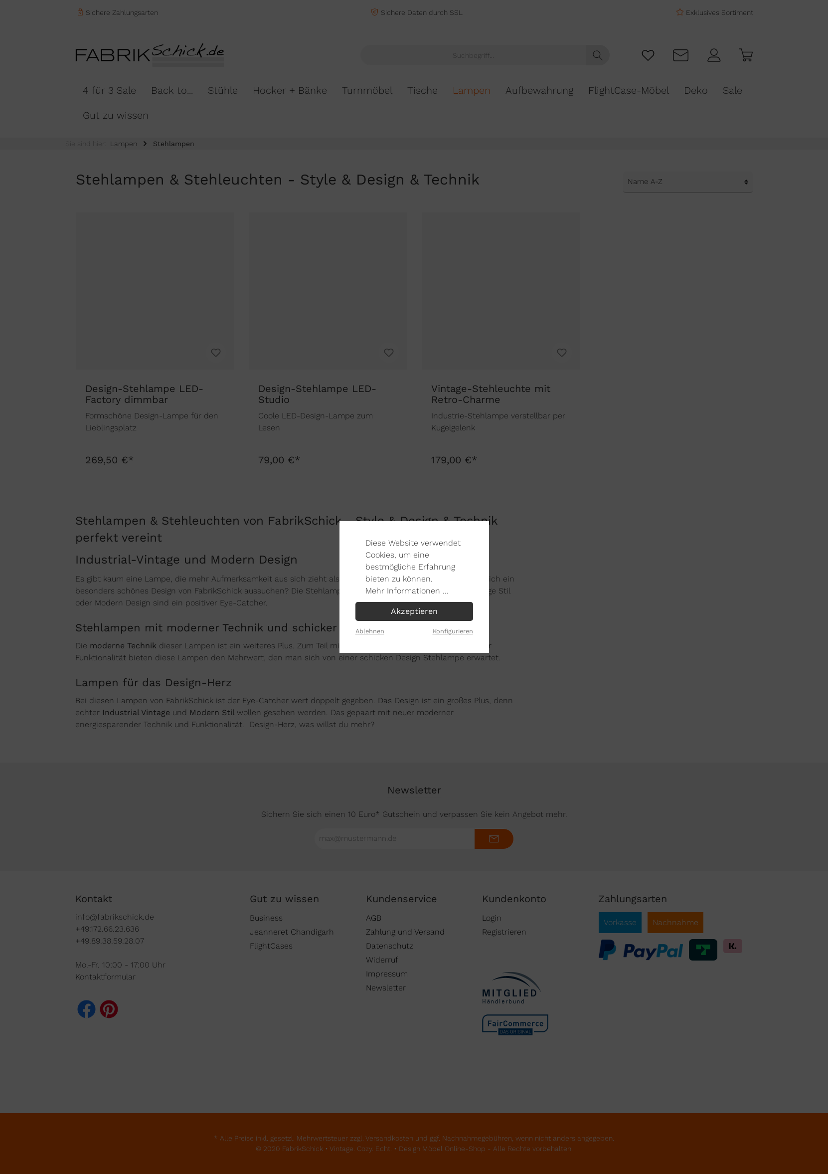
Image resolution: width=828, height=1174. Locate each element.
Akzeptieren (414, 611)
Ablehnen (369, 631)
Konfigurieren (453, 631)
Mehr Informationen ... (407, 590)
